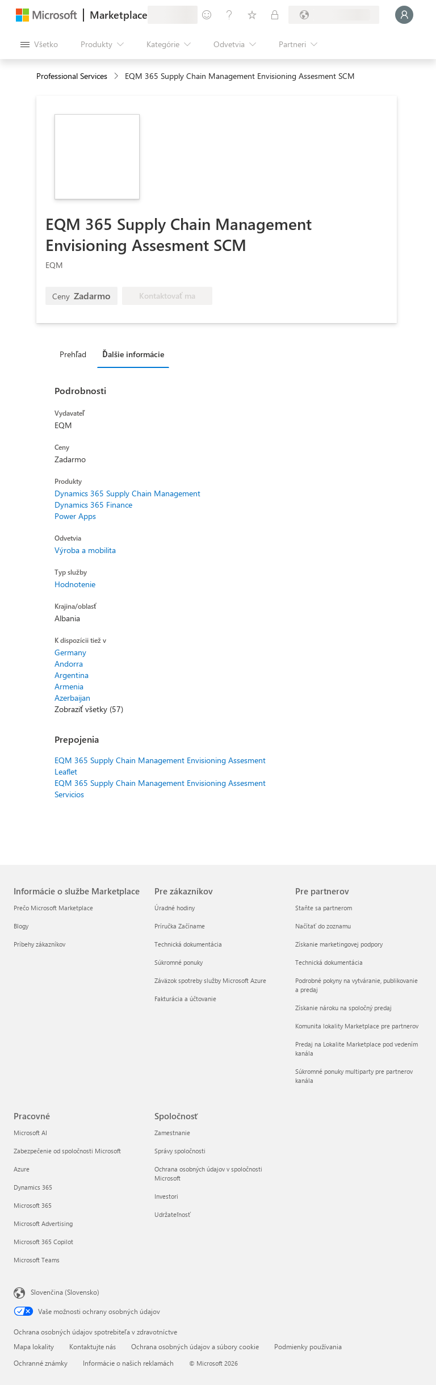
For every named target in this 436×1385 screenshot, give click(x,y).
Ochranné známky (41, 1362)
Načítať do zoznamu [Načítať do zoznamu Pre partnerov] (323, 926)
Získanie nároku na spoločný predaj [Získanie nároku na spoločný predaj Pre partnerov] (343, 1007)
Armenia (68, 686)
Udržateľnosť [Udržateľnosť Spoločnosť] (172, 1214)
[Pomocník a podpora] (229, 15)
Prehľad (73, 354)
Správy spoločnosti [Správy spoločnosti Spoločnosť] (180, 1151)
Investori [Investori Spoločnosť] (166, 1196)
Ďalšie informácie (133, 354)
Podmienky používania (308, 1346)
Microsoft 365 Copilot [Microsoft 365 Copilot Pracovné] (43, 1241)
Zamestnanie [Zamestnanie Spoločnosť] (172, 1132)
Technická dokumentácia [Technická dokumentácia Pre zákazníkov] (188, 944)
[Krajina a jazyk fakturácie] (333, 15)
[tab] (75, 353)
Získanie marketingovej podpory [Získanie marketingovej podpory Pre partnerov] (339, 944)
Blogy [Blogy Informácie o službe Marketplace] (21, 926)
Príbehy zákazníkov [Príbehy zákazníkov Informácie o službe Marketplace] (39, 944)
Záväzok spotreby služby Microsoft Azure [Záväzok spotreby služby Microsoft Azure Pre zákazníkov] (210, 980)
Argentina (71, 675)
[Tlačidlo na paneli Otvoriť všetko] (39, 44)
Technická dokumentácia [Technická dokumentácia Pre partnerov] (329, 962)
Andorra (68, 663)
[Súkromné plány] (275, 15)
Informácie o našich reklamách (128, 1362)
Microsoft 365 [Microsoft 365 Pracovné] (33, 1205)
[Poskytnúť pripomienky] (207, 15)
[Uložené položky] (252, 15)
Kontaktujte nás (92, 1346)
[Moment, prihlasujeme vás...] (404, 15)
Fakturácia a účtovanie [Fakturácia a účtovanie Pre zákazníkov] (185, 998)
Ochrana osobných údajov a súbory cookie (195, 1346)
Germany (70, 652)
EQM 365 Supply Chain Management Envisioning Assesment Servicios (160, 788)
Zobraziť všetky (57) (88, 709)
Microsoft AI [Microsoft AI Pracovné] (30, 1132)
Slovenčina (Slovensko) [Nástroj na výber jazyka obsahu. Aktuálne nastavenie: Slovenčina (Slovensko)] (65, 1291)
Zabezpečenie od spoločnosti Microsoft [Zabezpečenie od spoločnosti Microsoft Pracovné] (67, 1151)
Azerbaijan (72, 697)
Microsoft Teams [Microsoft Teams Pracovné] (37, 1260)
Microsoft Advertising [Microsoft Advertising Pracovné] (43, 1223)
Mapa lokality (34, 1346)
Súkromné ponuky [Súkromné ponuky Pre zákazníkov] (178, 962)
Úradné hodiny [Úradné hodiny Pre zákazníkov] (174, 907)
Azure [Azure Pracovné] (22, 1169)
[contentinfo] (117, 76)
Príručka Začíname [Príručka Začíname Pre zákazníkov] (179, 926)
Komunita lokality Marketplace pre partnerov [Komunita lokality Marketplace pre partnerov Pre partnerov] (356, 1026)
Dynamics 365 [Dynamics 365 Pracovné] (33, 1187)
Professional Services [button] (71, 75)
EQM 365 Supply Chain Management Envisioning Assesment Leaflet (160, 766)
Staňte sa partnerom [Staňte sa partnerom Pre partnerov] (323, 907)
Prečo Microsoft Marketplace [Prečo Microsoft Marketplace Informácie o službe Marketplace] (53, 907)
